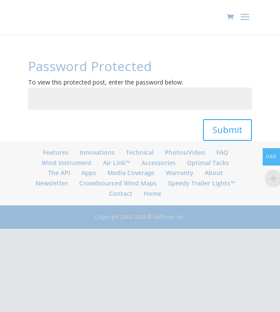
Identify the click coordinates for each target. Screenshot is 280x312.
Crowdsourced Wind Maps (118, 183)
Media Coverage (130, 173)
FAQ (222, 152)
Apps (88, 173)
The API (59, 173)
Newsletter (51, 183)
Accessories (159, 163)
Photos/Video (185, 152)
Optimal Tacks (208, 163)
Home (152, 193)
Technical (140, 152)
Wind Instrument (67, 163)
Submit (227, 130)
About (214, 173)
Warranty (179, 173)
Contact (120, 193)
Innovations (97, 152)
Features (55, 152)
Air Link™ (116, 163)
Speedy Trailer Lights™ (201, 183)
